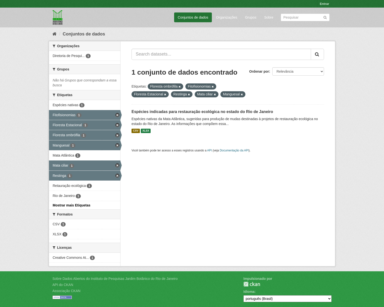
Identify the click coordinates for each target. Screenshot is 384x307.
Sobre (268, 17)
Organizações (226, 17)
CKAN (251, 284)
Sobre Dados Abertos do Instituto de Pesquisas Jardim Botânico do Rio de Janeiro (115, 279)
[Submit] (325, 17)
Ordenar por (259, 71)
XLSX (145, 130)
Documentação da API (234, 150)
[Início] (54, 34)
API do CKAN (62, 285)
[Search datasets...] (221, 54)
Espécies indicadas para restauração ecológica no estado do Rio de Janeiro (202, 112)
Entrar (324, 4)
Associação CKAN (66, 291)
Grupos (250, 17)
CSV (135, 130)
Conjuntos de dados (193, 17)
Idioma (248, 292)
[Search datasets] (305, 17)
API (209, 150)
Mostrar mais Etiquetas (71, 205)
